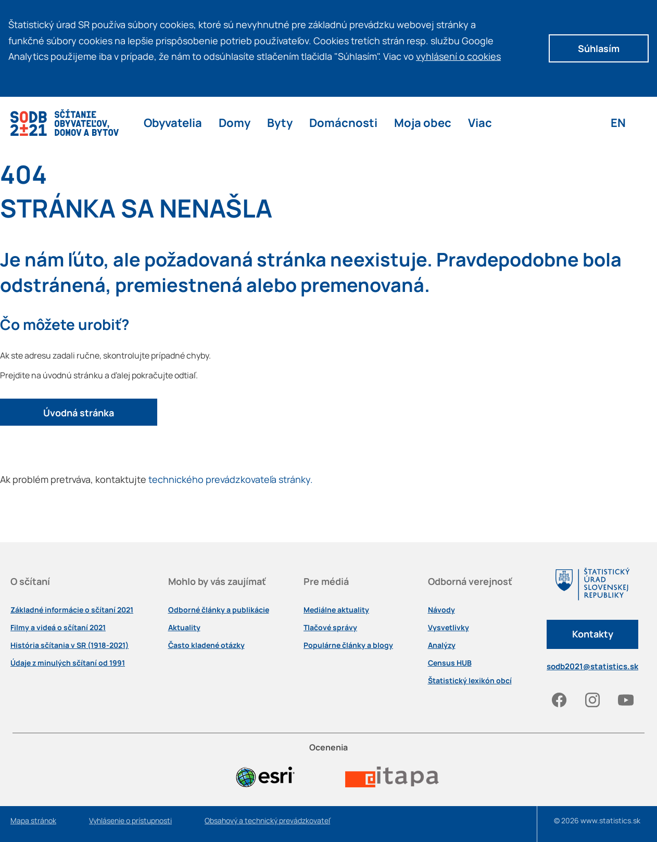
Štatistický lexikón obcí (470, 680)
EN (618, 122)
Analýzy (442, 645)
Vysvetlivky (448, 627)
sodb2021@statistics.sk (592, 666)
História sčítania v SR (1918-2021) (69, 645)
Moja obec (422, 122)
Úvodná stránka (78, 412)
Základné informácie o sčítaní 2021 (71, 610)
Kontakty (592, 634)
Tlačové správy (330, 627)
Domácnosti (343, 122)
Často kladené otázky (206, 645)
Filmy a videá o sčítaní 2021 (58, 627)
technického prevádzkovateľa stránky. (230, 479)
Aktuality (184, 627)
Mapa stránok (33, 820)
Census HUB (450, 663)
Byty (280, 122)
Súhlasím (599, 48)
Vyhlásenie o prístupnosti (130, 820)
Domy (234, 122)
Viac (480, 122)
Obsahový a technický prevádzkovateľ (267, 820)
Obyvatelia (173, 122)
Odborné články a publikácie (218, 610)
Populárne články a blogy (348, 645)
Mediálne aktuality (336, 610)
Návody (441, 610)
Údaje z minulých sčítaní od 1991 (67, 663)
